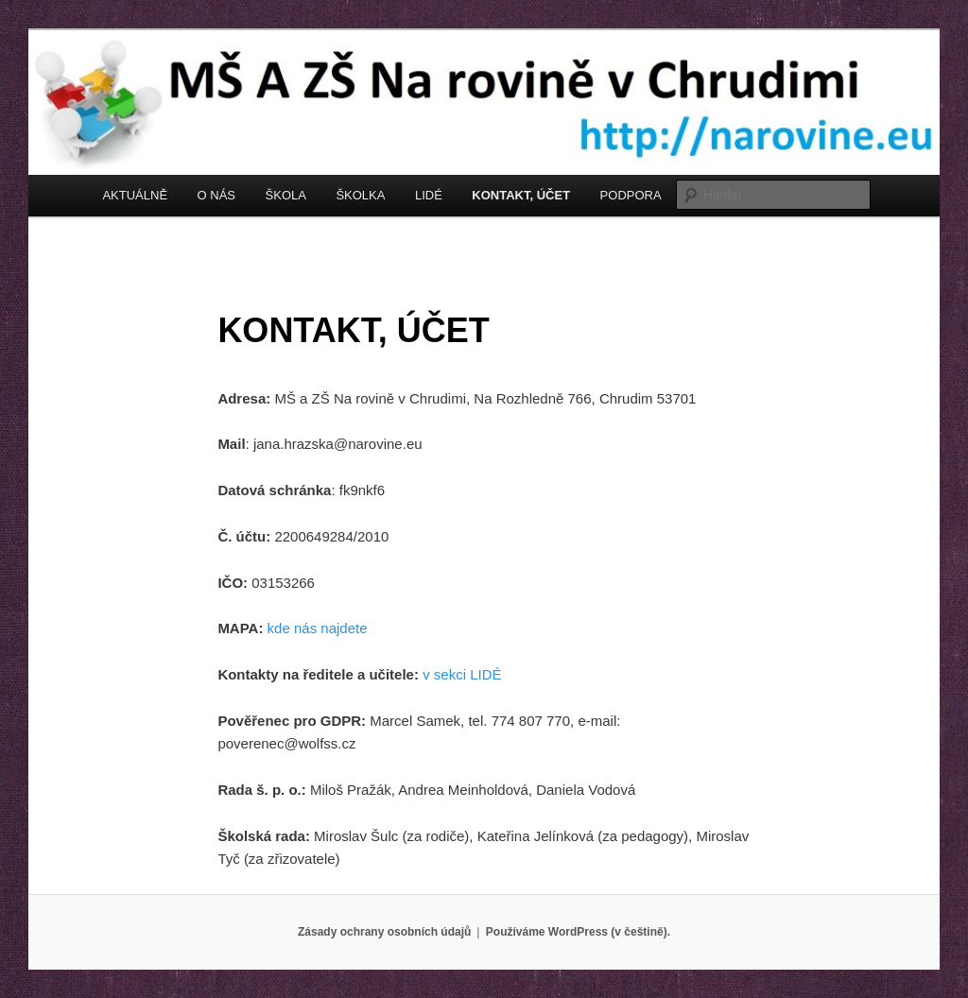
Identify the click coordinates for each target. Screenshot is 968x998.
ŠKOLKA (360, 195)
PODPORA (631, 195)
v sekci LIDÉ (462, 674)
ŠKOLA (286, 195)
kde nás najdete (318, 628)
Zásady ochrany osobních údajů (384, 931)
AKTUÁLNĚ (134, 195)
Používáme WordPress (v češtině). (578, 931)
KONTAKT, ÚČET (521, 195)
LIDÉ (428, 195)
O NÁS (216, 195)
